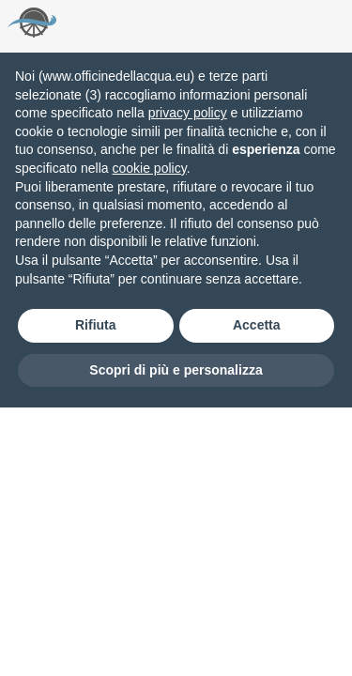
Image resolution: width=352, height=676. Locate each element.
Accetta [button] (257, 324)
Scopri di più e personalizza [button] (175, 369)
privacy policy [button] (187, 112)
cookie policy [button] (150, 168)
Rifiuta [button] (95, 324)
